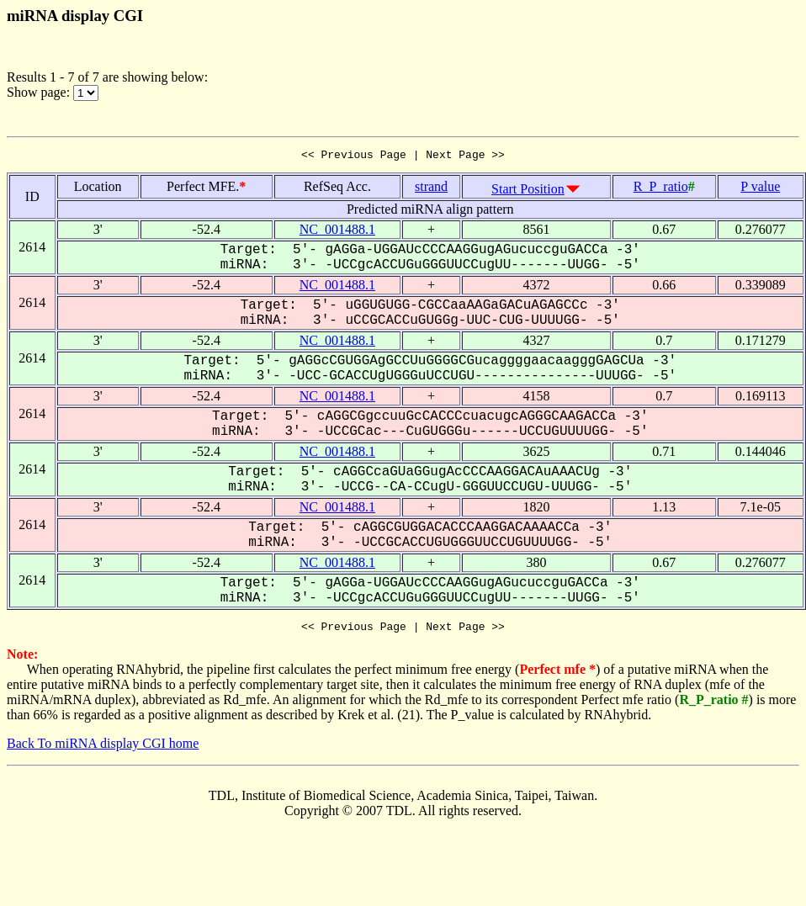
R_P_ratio (661, 189)
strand (431, 189)
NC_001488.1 (337, 232)
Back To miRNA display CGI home (103, 748)
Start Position (528, 191)
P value (760, 189)
